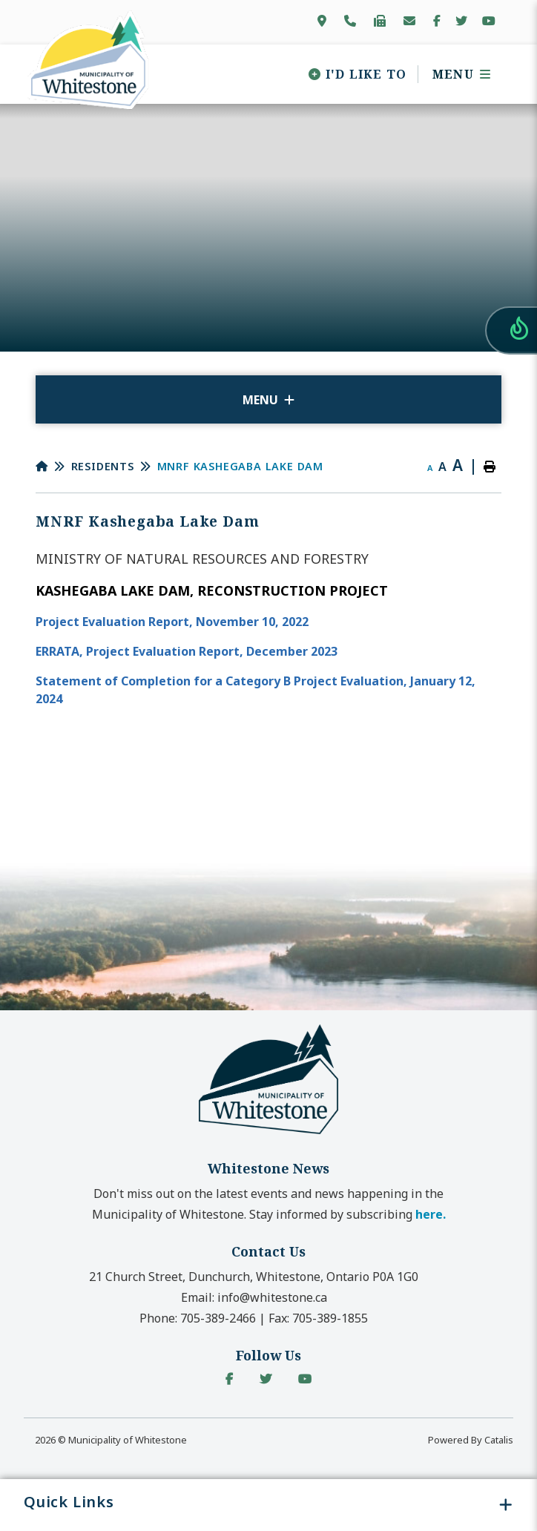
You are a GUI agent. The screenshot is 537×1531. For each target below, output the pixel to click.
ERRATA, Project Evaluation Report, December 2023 (188, 651)
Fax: (318, 1318)
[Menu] (456, 74)
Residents (102, 466)
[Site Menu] (268, 399)
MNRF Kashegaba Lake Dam (240, 466)
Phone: (197, 1318)
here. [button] (430, 1214)
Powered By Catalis (470, 1439)
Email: (254, 1297)
